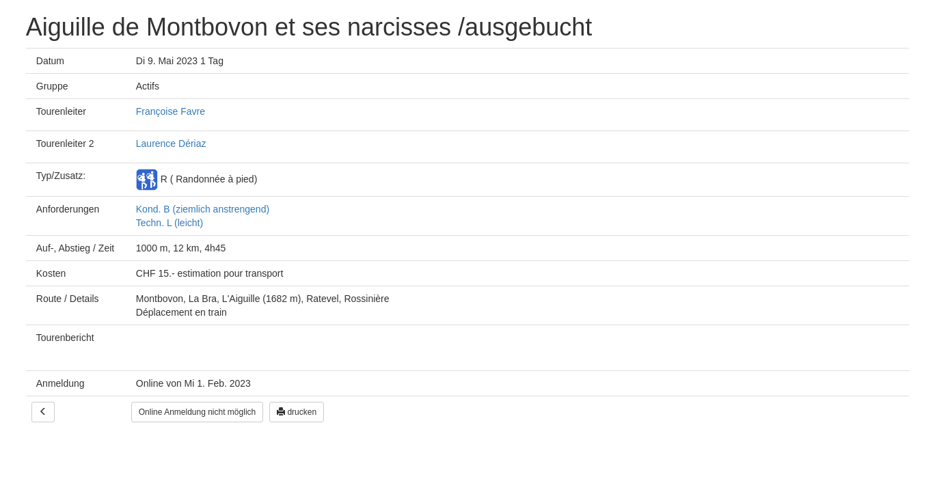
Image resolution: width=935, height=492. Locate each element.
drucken (296, 412)
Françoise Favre (170, 111)
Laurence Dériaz (171, 143)
